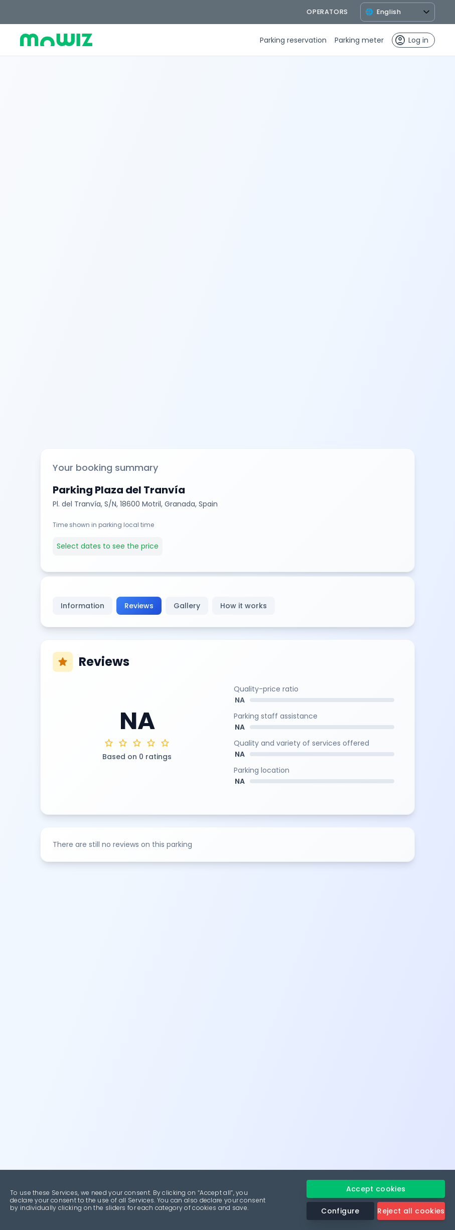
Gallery (187, 606)
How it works (243, 606)
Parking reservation (293, 40)
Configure (340, 1211)
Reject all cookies (410, 1211)
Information (82, 606)
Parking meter (359, 40)
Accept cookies (376, 1189)
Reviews (139, 606)
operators (327, 12)
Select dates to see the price (108, 546)
